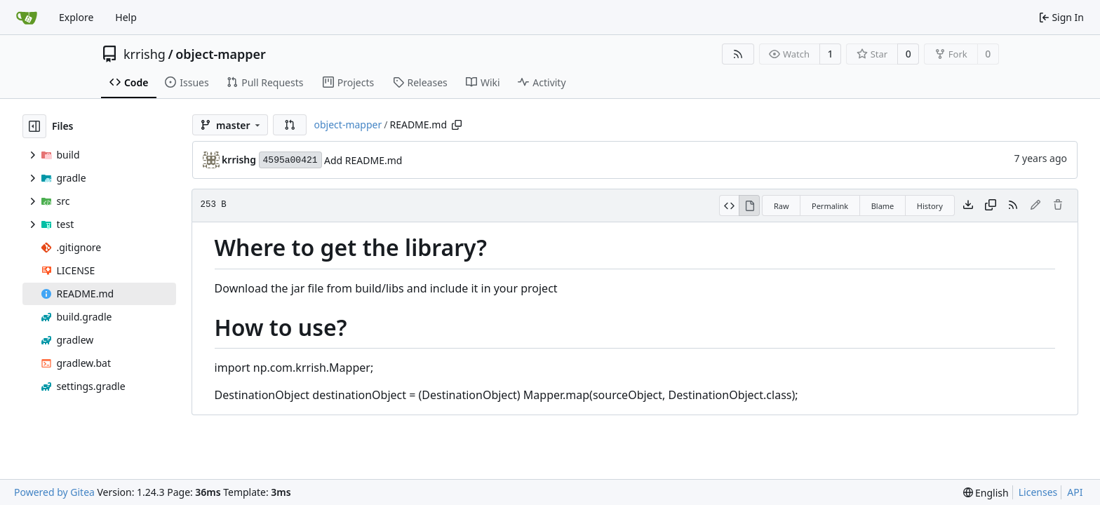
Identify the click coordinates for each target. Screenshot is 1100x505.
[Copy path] (457, 125)
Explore (76, 17)
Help (126, 17)
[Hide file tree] (34, 126)
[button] (290, 124)
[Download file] (968, 205)
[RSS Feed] (738, 54)
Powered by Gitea (54, 492)
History (930, 206)
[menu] (986, 492)
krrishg (144, 54)
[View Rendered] (749, 205)
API (1074, 492)
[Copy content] (990, 205)
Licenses (1038, 492)
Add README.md (363, 160)
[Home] (26, 17)
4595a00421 (290, 160)
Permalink (830, 206)
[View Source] (729, 205)
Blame (882, 206)
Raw (781, 206)
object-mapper (220, 54)
